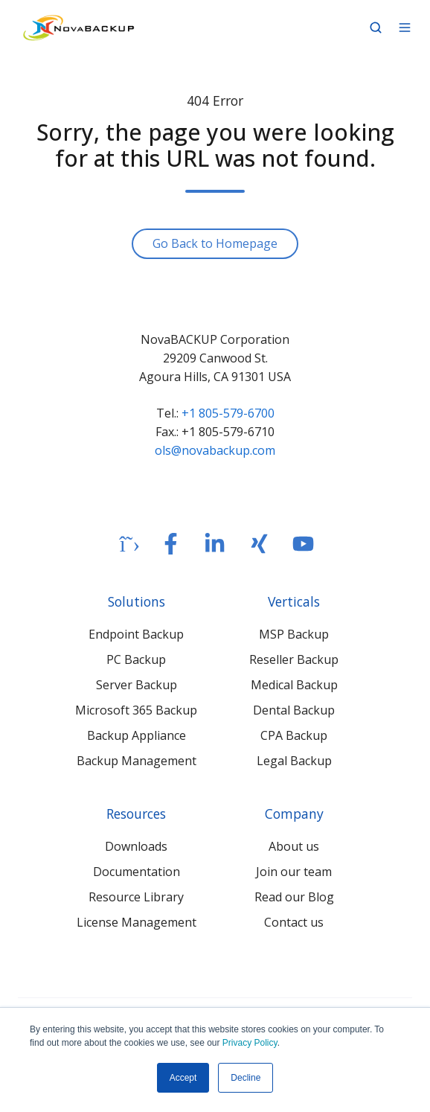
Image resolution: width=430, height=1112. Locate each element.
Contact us (294, 922)
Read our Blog (294, 897)
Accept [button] (183, 1078)
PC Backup (136, 659)
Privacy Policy (249, 1043)
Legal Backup (294, 760)
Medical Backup (294, 685)
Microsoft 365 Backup (136, 710)
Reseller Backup (293, 659)
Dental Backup (294, 710)
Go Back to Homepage (215, 243)
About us (294, 846)
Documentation (136, 871)
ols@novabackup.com (215, 450)
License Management (136, 922)
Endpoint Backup (136, 634)
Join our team (294, 871)
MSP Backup (294, 634)
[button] (375, 27)
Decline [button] (245, 1078)
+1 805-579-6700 (228, 413)
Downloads (136, 846)
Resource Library (136, 897)
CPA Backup (293, 735)
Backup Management (136, 760)
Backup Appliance (136, 735)
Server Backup (136, 685)
